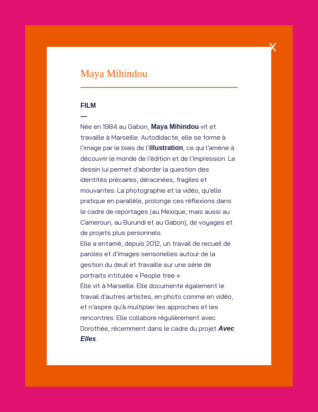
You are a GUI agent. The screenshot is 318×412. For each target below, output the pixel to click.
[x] (272, 45)
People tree (157, 275)
